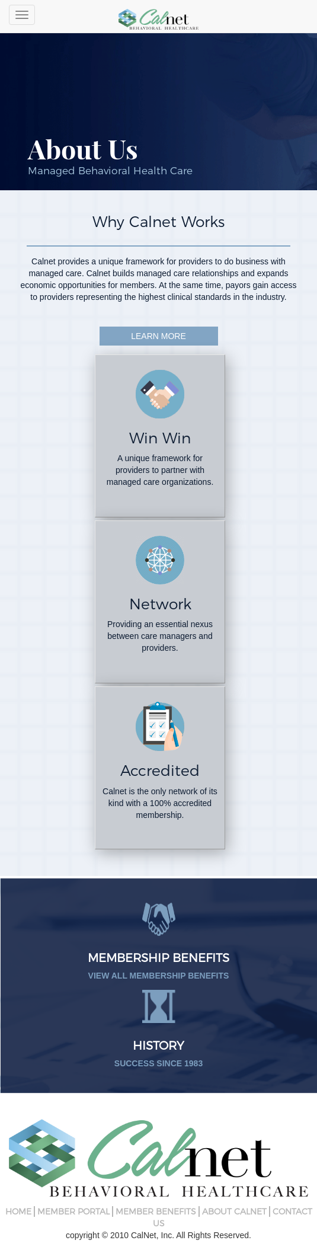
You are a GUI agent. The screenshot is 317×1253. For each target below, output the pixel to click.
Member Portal (73, 1211)
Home (18, 1211)
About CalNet (234, 1211)
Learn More (158, 336)
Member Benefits (156, 1211)
